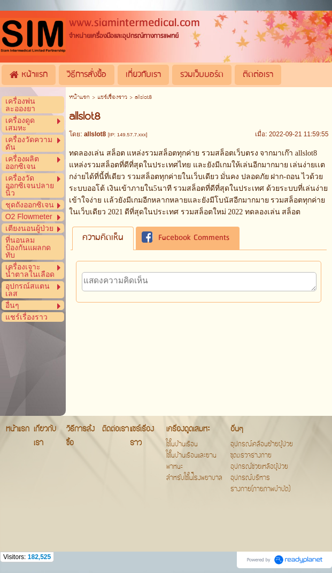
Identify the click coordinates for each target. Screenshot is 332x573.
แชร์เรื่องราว (112, 97)
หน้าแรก (79, 97)
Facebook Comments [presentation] (185, 238)
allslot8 (306, 153)
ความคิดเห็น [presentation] (102, 238)
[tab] (103, 238)
